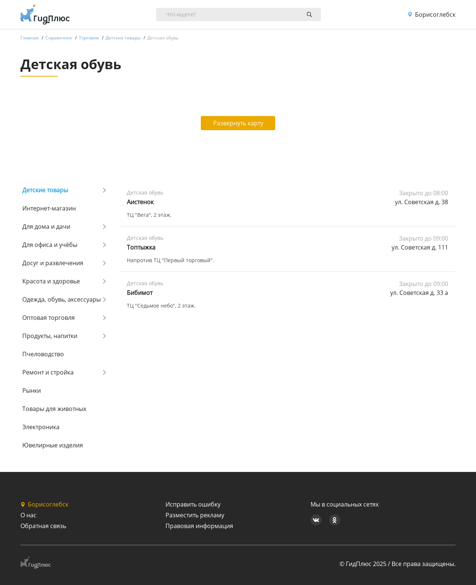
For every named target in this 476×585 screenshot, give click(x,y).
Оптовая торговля (48, 318)
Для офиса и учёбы (49, 245)
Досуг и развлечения (52, 263)
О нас (28, 515)
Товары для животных (54, 409)
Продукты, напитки (49, 336)
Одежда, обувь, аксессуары (61, 299)
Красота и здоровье (51, 281)
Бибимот (139, 293)
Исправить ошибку (193, 504)
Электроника (41, 427)
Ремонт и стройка (48, 372)
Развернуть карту (238, 123)
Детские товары (45, 190)
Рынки (31, 390)
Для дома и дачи (46, 226)
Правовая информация (199, 526)
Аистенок (140, 202)
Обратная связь (43, 526)
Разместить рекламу (194, 515)
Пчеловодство (43, 354)
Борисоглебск (432, 14)
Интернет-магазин (49, 208)
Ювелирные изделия (52, 445)
